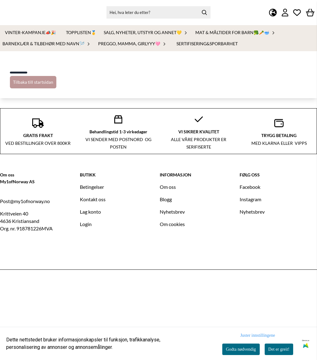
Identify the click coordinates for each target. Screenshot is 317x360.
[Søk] (158, 19)
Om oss (168, 199)
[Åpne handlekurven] (310, 19)
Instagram (250, 212)
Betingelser (92, 199)
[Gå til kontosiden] (285, 19)
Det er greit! (278, 349)
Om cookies (172, 237)
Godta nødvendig (241, 349)
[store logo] (27, 19)
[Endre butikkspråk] (273, 19)
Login (86, 237)
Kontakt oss (93, 212)
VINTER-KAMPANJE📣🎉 (30, 45)
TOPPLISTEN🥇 (81, 45)
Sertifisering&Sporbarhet (207, 56)
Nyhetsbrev (172, 224)
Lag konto (90, 224)
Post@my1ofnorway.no (25, 214)
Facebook (250, 199)
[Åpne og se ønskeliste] (297, 19)
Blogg (166, 212)
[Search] (204, 19)
